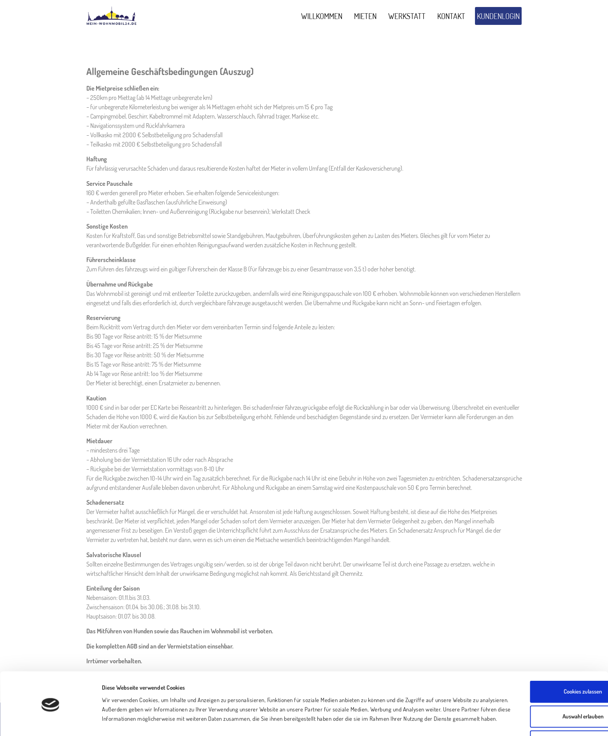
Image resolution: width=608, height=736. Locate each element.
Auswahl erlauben (543, 684)
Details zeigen (392, 720)
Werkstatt (407, 16)
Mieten (365, 16)
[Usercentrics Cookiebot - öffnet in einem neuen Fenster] (50, 721)
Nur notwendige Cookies (543, 709)
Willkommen (321, 16)
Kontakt (451, 16)
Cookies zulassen (543, 659)
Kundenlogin (498, 16)
